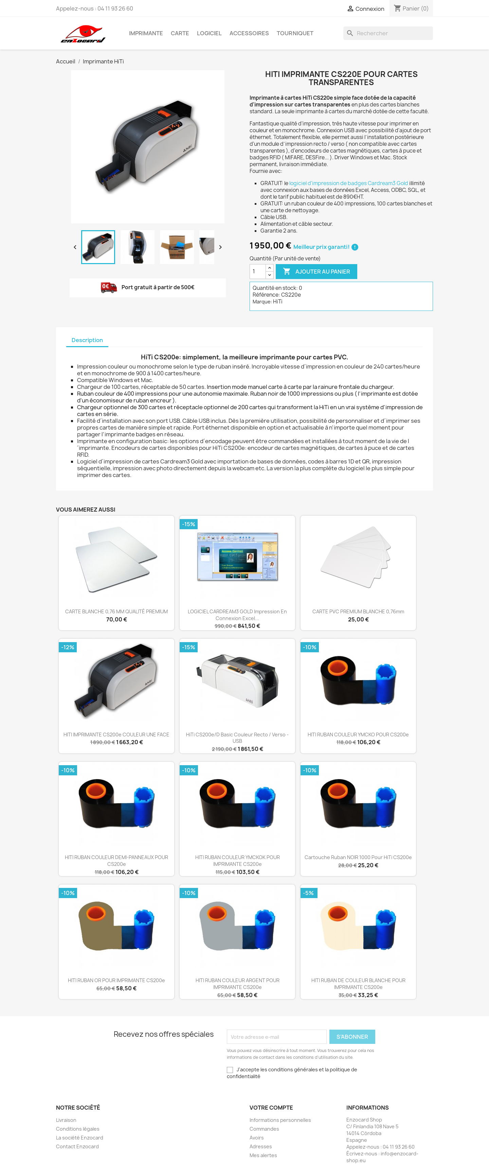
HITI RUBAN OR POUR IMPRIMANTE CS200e (116, 980)
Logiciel (209, 33)
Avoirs (257, 1137)
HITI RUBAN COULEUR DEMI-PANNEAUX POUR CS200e (116, 860)
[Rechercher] (388, 33)
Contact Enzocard (77, 1146)
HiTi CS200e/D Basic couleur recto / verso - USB (237, 738)
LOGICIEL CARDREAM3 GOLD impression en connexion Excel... (237, 614)
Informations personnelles (280, 1120)
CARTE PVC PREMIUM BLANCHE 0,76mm (358, 611)
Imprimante (146, 33)
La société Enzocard (79, 1137)
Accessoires (249, 33)
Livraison (66, 1120)
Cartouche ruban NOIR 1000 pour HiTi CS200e (358, 857)
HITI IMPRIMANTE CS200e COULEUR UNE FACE (116, 734)
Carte (180, 33)
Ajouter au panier (316, 271)
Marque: (262, 301)
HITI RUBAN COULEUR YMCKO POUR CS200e (358, 734)
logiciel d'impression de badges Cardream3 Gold (348, 183)
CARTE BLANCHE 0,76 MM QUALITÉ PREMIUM (116, 611)
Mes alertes (263, 1155)
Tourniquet (295, 33)
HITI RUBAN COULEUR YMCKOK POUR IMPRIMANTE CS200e (237, 860)
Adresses (261, 1146)
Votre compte (271, 1107)
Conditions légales (77, 1129)
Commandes (264, 1129)
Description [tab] (87, 340)
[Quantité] (258, 271)
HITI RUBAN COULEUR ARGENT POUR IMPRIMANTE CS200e (237, 983)
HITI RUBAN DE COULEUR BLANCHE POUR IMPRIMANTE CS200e (358, 983)
